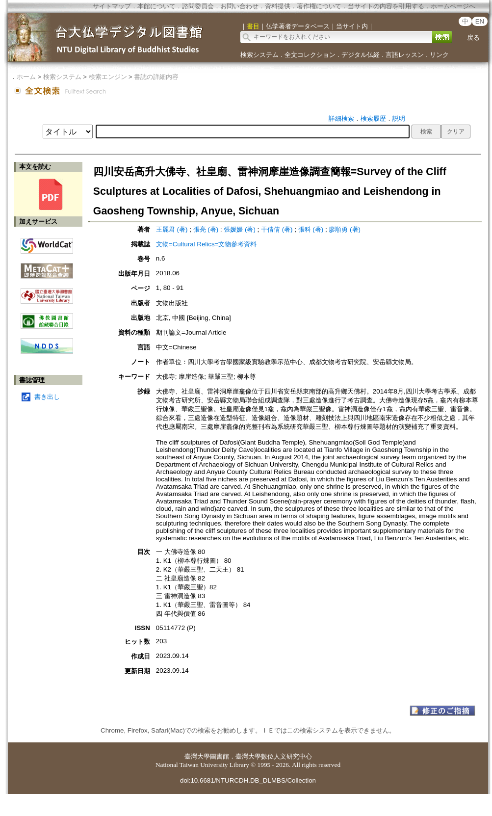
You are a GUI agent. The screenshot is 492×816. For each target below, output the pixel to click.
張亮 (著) (206, 229)
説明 (398, 118)
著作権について (319, 6)
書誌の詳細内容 (156, 76)
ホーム (26, 76)
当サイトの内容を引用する (386, 6)
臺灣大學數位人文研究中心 (273, 756)
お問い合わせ (239, 6)
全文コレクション (310, 54)
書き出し (47, 396)
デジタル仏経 (360, 54)
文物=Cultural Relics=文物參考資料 (206, 244)
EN (480, 21)
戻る (473, 37)
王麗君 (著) (172, 229)
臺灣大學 (197, 756)
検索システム (259, 54)
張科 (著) (311, 229)
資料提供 (277, 6)
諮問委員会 (198, 6)
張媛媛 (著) (240, 229)
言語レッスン (405, 54)
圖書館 (219, 756)
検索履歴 (373, 118)
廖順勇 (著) (345, 229)
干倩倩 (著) (277, 229)
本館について (156, 6)
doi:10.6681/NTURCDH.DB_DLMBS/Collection (248, 780)
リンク (439, 54)
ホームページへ (453, 6)
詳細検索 (341, 118)
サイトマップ (112, 6)
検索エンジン (108, 76)
